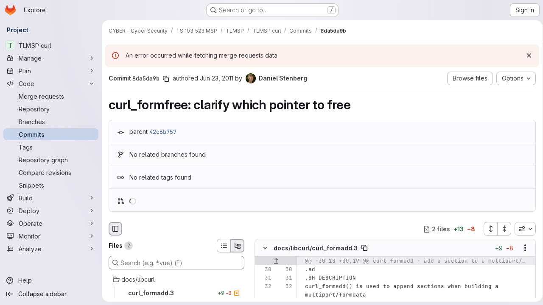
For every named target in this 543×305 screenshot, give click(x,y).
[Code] (50, 83)
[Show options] (522, 248)
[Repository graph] (50, 160)
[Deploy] (50, 210)
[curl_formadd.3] (176, 293)
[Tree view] (237, 245)
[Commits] (50, 134)
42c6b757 (162, 132)
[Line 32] (264, 287)
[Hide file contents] (265, 248)
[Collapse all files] (501, 229)
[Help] (50, 280)
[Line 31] (264, 278)
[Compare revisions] (50, 172)
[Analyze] (50, 249)
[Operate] (50, 223)
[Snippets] (50, 185)
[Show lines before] (276, 261)
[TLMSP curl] (50, 45)
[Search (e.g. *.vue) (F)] (176, 262)
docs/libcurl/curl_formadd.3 (316, 248)
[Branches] (50, 122)
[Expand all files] (487, 229)
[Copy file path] (364, 248)
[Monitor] (50, 236)
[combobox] (522, 229)
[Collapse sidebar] (50, 294)
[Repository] (50, 109)
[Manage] (50, 58)
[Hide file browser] (115, 229)
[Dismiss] (526, 55)
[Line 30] (264, 270)
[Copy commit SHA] (166, 79)
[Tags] (50, 147)
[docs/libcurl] (176, 279)
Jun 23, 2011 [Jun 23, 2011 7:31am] (216, 78)
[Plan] (50, 71)
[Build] (50, 198)
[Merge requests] (50, 96)
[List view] (223, 245)
